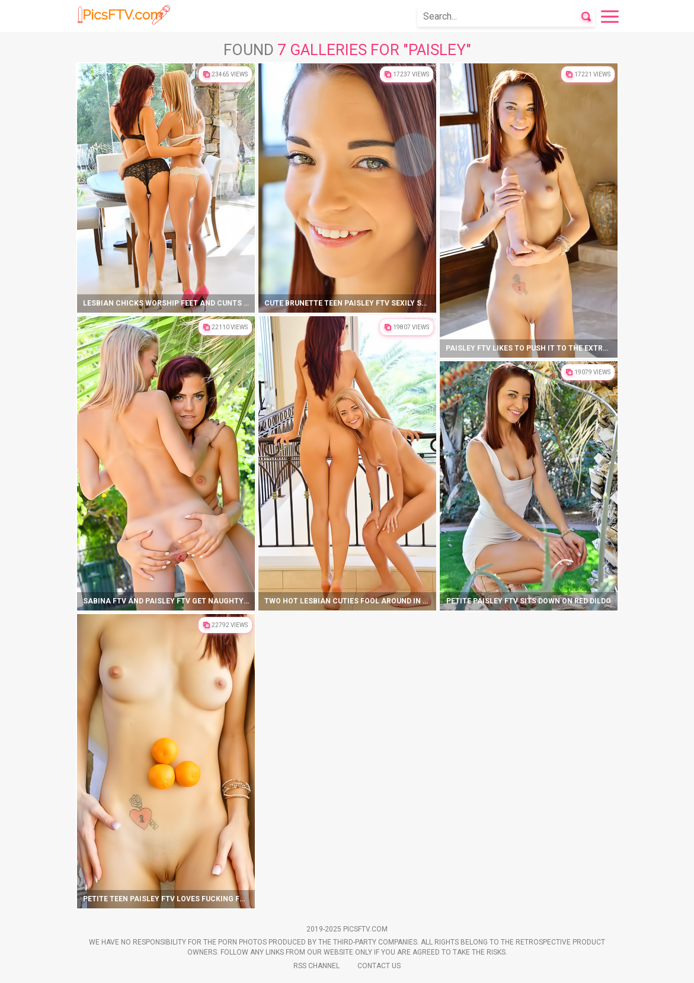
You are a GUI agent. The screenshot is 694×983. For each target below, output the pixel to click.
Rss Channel (316, 966)
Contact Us (379, 966)
